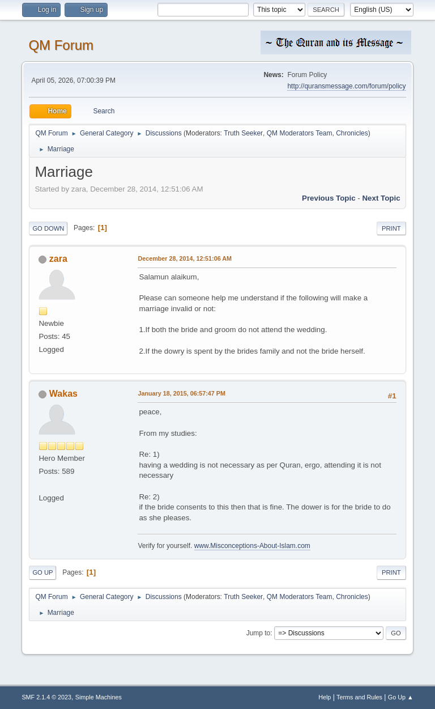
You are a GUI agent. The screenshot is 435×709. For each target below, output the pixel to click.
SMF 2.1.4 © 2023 (46, 697)
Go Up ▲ (400, 697)
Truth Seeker (243, 133)
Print (391, 228)
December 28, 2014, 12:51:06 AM (185, 258)
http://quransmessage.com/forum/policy (346, 86)
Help (324, 697)
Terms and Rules (359, 697)
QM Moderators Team (299, 133)
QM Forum (60, 45)
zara (58, 259)
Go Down (48, 228)
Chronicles (352, 133)
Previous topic (329, 198)
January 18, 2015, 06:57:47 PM (181, 393)
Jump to (258, 633)
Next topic (381, 198)
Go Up (42, 572)
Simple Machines (98, 697)
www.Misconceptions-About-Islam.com (252, 546)
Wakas (63, 393)
